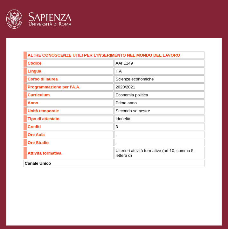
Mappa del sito (75, 205)
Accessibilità (46, 205)
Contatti (23, 205)
